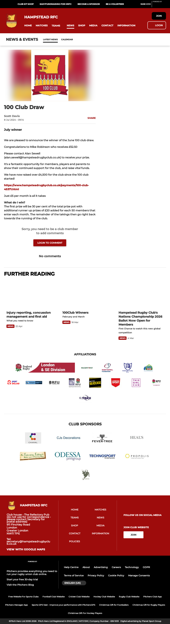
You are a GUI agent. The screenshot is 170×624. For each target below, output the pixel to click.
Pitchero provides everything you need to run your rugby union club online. (32, 573)
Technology (132, 567)
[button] (28, 25)
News (46, 39)
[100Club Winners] (85, 294)
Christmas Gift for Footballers (113, 605)
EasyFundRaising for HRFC (56, 4)
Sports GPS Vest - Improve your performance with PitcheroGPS (63, 605)
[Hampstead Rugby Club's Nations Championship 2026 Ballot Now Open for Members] (141, 294)
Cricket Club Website (79, 596)
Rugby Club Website (129, 596)
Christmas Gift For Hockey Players (85, 613)
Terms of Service (74, 575)
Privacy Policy (96, 575)
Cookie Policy (116, 575)
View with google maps (26, 549)
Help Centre (71, 567)
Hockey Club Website (104, 596)
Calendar (59, 39)
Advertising (101, 567)
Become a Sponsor (89, 4)
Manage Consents (139, 575)
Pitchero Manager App (16, 605)
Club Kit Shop (26, 4)
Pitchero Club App (152, 596)
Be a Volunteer (115, 4)
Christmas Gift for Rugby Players (148, 605)
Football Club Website (53, 596)
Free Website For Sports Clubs (23, 596)
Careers (116, 567)
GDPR (146, 567)
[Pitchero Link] (159, 5)
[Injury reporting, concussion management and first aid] (29, 294)
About (86, 567)
